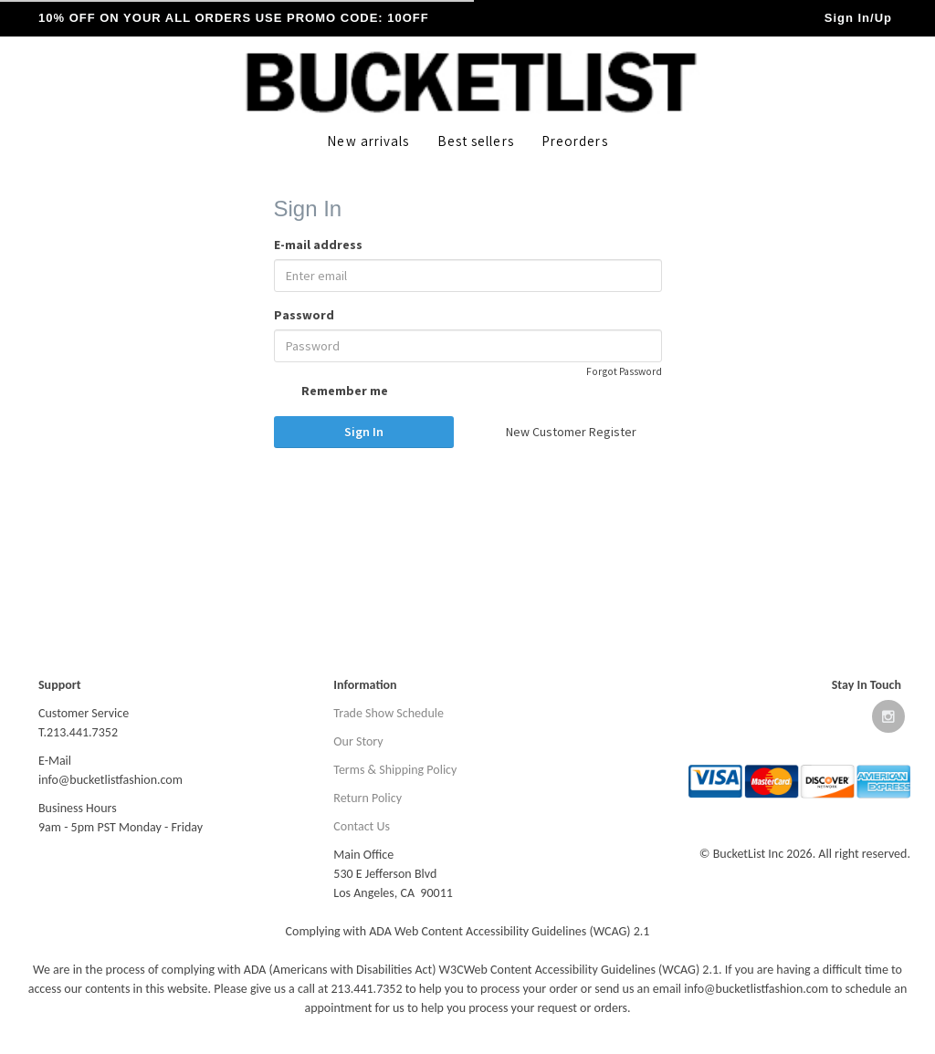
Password (304, 315)
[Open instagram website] (888, 720)
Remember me (331, 392)
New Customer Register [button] (571, 431)
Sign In (363, 431)
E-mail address (318, 244)
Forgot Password (624, 371)
